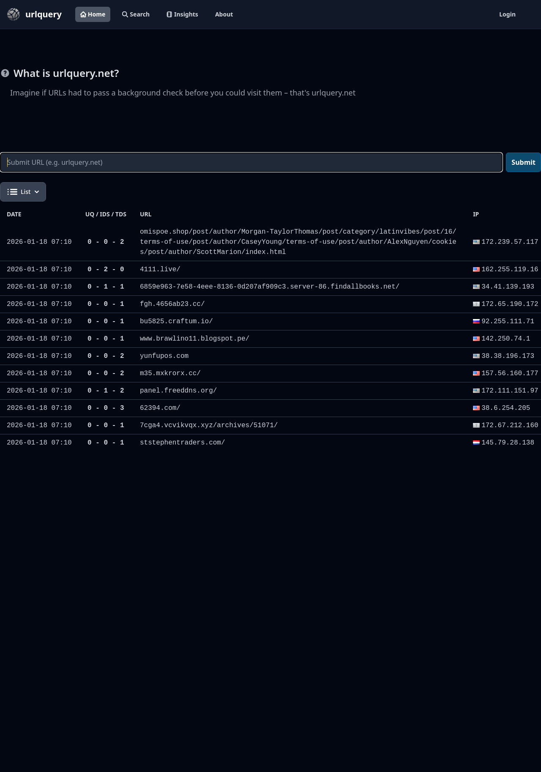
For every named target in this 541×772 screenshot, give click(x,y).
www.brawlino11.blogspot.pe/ (194, 339)
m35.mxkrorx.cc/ (170, 373)
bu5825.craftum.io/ (176, 321)
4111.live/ (160, 269)
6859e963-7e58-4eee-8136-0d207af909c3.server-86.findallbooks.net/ (270, 287)
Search (136, 14)
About (224, 14)
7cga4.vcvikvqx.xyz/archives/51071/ (209, 425)
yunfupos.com (164, 356)
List (23, 192)
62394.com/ (160, 408)
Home (92, 14)
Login (507, 14)
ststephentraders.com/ (182, 443)
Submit (523, 162)
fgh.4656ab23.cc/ (172, 304)
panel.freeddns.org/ (178, 391)
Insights (182, 14)
